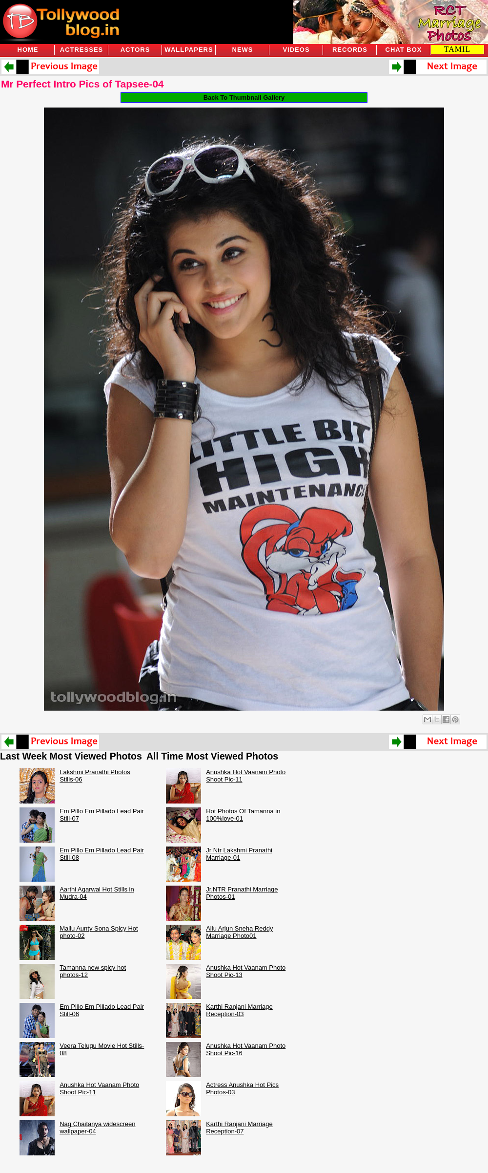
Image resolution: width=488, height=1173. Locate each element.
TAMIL (457, 49)
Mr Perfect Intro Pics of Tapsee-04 (82, 83)
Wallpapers (188, 49)
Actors (135, 49)
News (242, 49)
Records (349, 49)
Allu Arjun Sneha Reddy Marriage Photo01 (239, 932)
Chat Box (404, 49)
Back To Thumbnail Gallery (244, 97)
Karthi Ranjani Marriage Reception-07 (239, 1127)
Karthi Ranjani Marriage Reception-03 (239, 1010)
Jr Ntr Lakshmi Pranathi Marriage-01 (239, 854)
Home (28, 49)
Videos (296, 49)
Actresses (81, 49)
